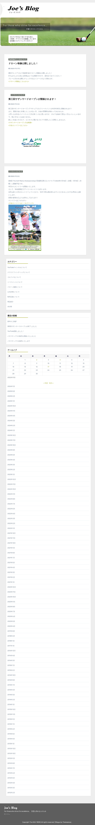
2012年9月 (11, 758)
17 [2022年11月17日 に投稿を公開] (48, 367)
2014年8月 (11, 680)
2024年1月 (11, 430)
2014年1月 (11, 704)
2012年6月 (11, 773)
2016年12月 (11, 651)
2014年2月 (11, 700)
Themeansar (67, 822)
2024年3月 (11, 421)
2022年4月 (11, 514)
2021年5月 (11, 562)
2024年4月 (11, 416)
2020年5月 (11, 621)
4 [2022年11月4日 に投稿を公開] (60, 360)
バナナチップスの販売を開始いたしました (21, 336)
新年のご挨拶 (11, 321)
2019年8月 (11, 631)
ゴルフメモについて (14, 277)
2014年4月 (11, 690)
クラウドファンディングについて (18, 272)
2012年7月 (11, 768)
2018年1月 (11, 641)
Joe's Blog (10, 808)
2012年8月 (11, 763)
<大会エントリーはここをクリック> (21, 203)
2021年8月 (11, 553)
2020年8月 (11, 607)
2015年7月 (11, 665)
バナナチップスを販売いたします (18, 341)
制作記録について (13, 297)
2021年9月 (11, 548)
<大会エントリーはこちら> (17, 125)
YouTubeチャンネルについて (17, 59)
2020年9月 (11, 602)
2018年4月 (11, 636)
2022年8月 (11, 499)
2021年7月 (11, 558)
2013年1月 (11, 744)
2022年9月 (11, 494)
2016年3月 (11, 660)
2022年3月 (11, 518)
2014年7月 (11, 685)
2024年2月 (11, 425)
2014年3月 (11, 695)
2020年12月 (11, 587)
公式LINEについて (13, 292)
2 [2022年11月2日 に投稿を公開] (36, 360)
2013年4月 (11, 739)
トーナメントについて (17, 95)
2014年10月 (11, 675)
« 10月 (46, 383)
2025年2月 (11, 396)
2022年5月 (11, 509)
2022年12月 (11, 479)
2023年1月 (11, 474)
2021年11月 (11, 538)
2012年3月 (11, 788)
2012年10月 (11, 753)
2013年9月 (11, 719)
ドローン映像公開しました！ (23, 64)
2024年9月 (11, 411)
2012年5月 (11, 778)
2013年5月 (11, 734)
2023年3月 (11, 465)
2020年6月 (11, 616)
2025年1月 (11, 401)
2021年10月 (11, 543)
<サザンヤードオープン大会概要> (20, 122)
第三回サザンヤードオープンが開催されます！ (32, 99)
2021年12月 (11, 533)
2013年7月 (11, 724)
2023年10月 (11, 445)
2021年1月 (11, 582)
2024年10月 (11, 406)
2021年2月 (11, 577)
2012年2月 (11, 793)
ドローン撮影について (14, 287)
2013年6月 (11, 729)
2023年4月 (11, 460)
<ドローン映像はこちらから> (18, 81)
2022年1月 (11, 528)
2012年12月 (11, 748)
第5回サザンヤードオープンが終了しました (22, 326)
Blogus (57, 822)
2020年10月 (11, 597)
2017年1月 (11, 646)
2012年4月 (11, 783)
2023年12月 (11, 435)
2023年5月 (11, 455)
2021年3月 (11, 572)
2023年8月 (11, 450)
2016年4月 (11, 655)
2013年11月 (11, 714)
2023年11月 (11, 440)
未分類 (9, 306)
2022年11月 (11, 484)
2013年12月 (11, 709)
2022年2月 (11, 523)
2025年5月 (11, 391)
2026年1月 (11, 386)
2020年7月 (11, 611)
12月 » (51, 383)
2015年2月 (11, 670)
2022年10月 (11, 489)
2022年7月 (11, 504)
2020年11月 (11, 592)
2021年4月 (11, 567)
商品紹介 (10, 302)
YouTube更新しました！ (15, 331)
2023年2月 (11, 469)
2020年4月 (11, 626)
